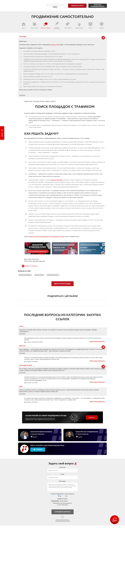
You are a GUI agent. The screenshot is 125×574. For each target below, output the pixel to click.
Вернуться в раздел (62, 284)
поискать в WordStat (56, 180)
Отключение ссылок (52, 275)
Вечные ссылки (39, 275)
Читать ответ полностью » (97, 341)
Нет (65, 496)
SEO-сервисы (68, 25)
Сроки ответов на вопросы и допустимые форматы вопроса (62, 518)
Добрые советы (79, 25)
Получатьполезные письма (97, 5)
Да (59, 496)
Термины (101, 25)
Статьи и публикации (57, 25)
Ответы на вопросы (46, 25)
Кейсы (90, 25)
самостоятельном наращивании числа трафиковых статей (46, 236)
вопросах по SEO (55, 44)
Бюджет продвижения (25, 275)
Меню (2, 134)
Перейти (37, 449)
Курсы (23, 25)
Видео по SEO (34, 25)
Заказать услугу (77, 5)
